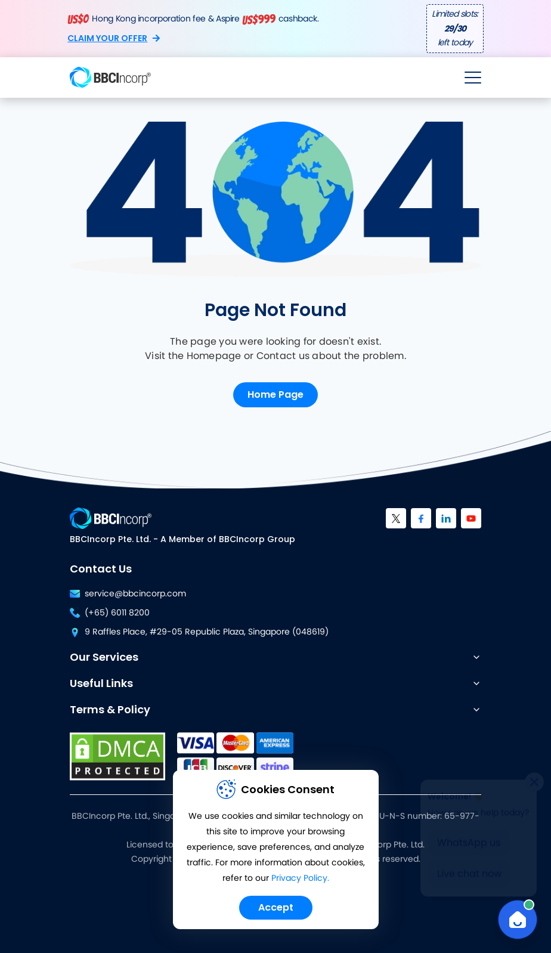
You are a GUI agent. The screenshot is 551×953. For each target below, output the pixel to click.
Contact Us (101, 568)
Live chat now (469, 871)
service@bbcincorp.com (128, 594)
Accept (275, 907)
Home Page (275, 394)
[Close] (534, 779)
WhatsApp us (468, 840)
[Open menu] (473, 77)
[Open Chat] (518, 920)
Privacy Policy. (300, 878)
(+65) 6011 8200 (110, 613)
